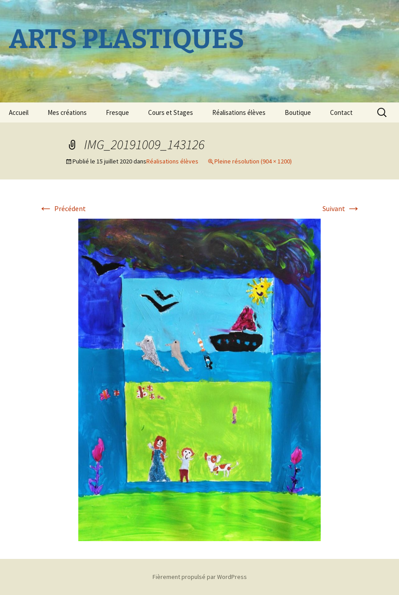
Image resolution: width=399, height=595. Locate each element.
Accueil (18, 112)
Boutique (298, 112)
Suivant (341, 208)
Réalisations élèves (239, 112)
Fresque (117, 112)
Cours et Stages (170, 112)
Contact (341, 112)
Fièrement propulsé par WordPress (200, 577)
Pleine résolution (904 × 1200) (253, 161)
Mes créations (67, 112)
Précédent (62, 208)
